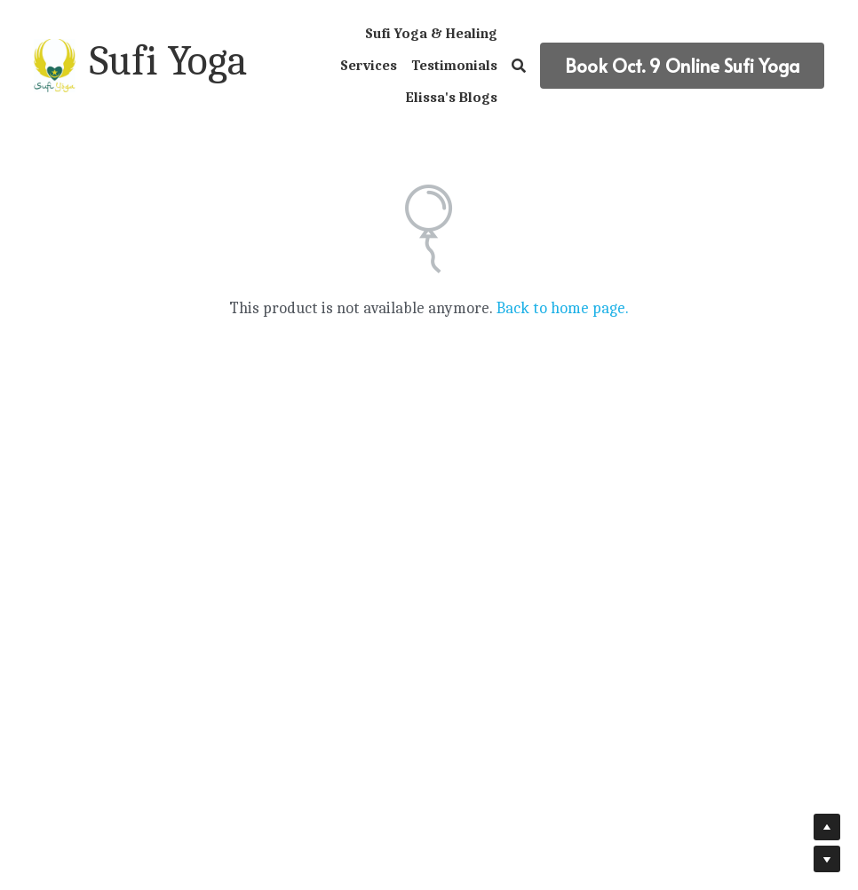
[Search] (519, 66)
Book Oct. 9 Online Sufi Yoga (682, 65)
